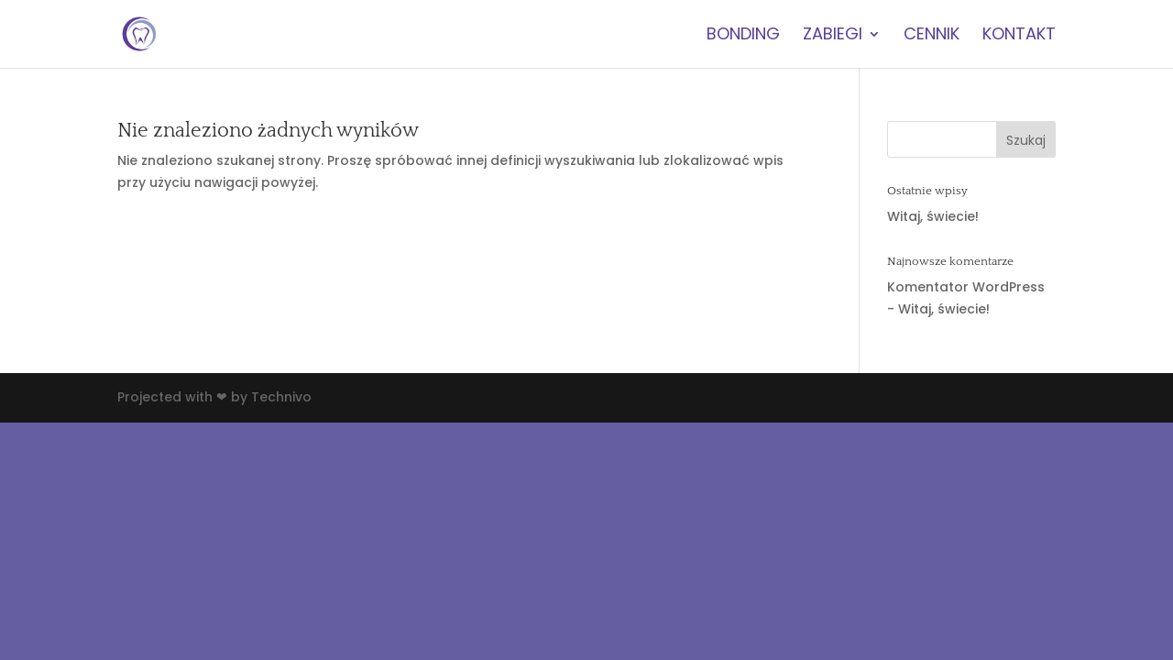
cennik (931, 36)
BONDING (743, 36)
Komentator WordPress (966, 287)
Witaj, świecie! (933, 216)
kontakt (1019, 36)
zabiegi (832, 36)
